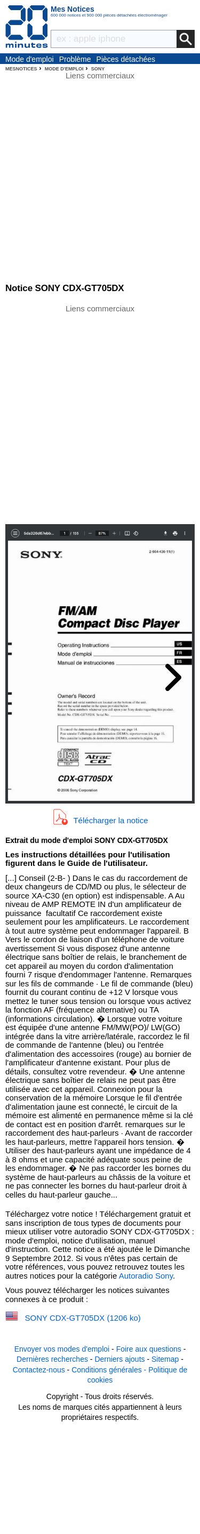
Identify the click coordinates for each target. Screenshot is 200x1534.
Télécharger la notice (110, 819)
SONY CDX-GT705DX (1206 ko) (83, 1317)
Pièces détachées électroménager (126, 60)
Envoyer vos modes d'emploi (62, 1349)
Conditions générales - (109, 1370)
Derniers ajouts (119, 1359)
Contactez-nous (39, 1370)
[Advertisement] (100, 413)
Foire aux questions (148, 1349)
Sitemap (165, 1359)
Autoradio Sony (146, 1275)
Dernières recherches (52, 1359)
